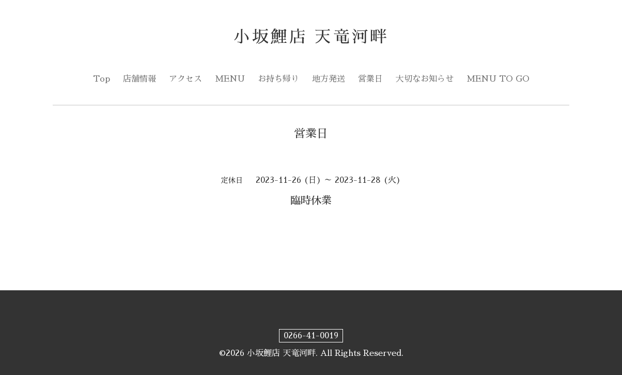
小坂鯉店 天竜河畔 (311, 37)
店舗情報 (139, 79)
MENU (230, 79)
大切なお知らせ (425, 79)
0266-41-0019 (311, 336)
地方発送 (328, 79)
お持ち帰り (278, 79)
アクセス (185, 79)
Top (101, 79)
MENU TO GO (498, 79)
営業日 (370, 79)
